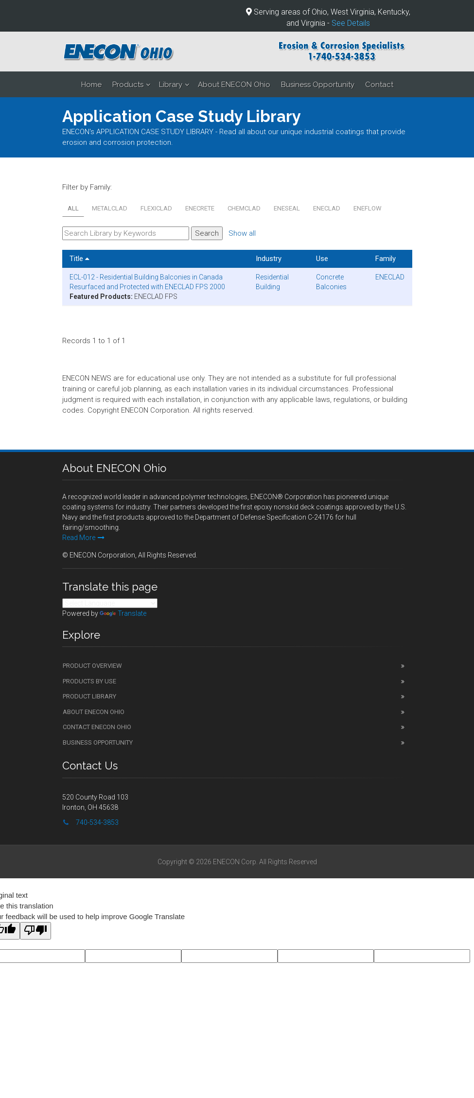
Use (322, 258)
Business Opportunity (317, 84)
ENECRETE (199, 208)
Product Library (89, 696)
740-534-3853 (97, 822)
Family (385, 258)
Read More (83, 537)
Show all (242, 233)
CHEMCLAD (244, 208)
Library (170, 84)
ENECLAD (326, 208)
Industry (268, 258)
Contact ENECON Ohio (97, 727)
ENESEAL (287, 208)
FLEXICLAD (156, 208)
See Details (351, 23)
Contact (379, 84)
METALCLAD (109, 208)
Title (79, 258)
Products (127, 84)
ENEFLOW (367, 208)
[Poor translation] (35, 931)
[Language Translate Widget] (110, 603)
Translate (123, 613)
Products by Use (89, 681)
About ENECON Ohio (234, 84)
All (73, 208)
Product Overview (92, 665)
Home (91, 84)
